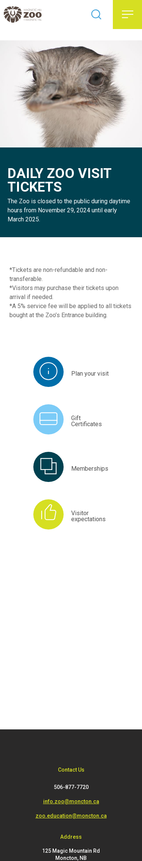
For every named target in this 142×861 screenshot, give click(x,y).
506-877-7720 (71, 787)
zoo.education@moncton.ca (71, 816)
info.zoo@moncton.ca (71, 801)
